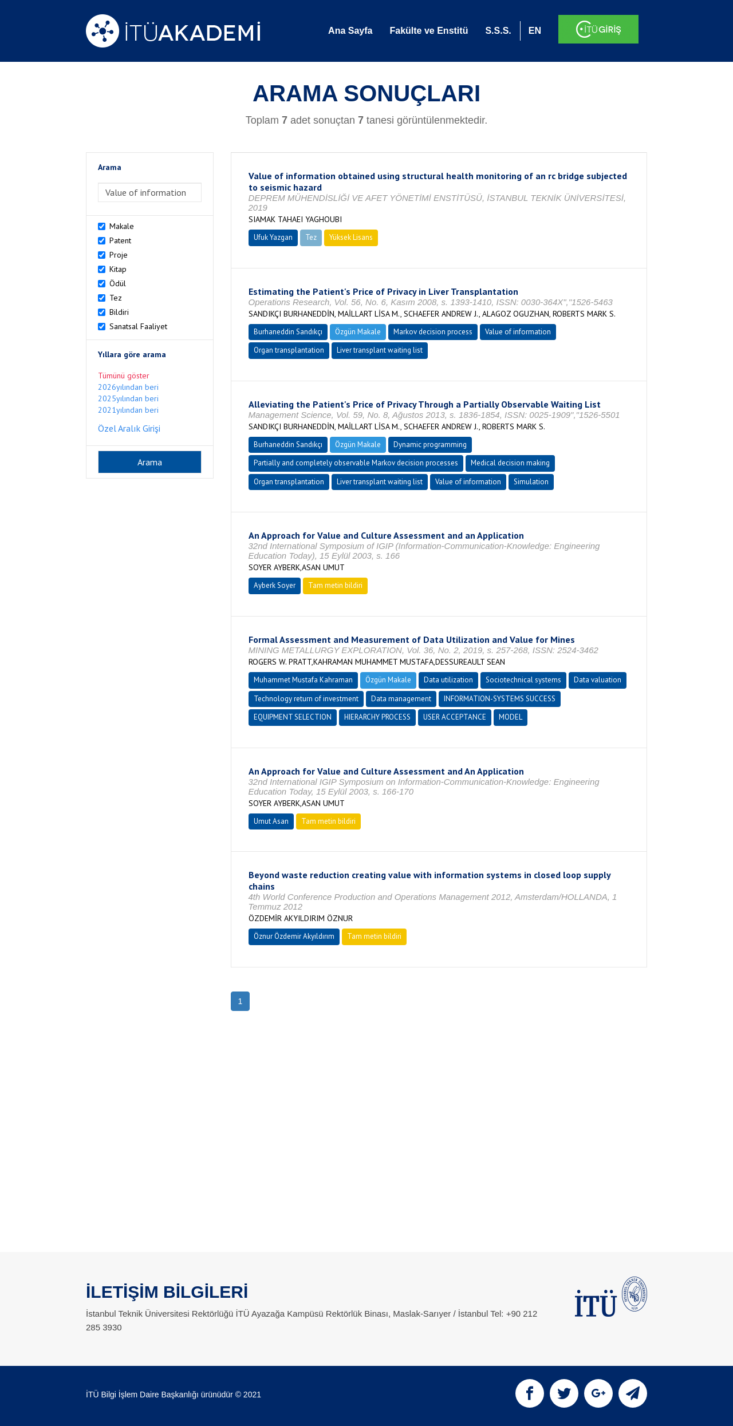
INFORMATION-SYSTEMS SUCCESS (499, 699)
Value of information (518, 332)
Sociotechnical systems (523, 680)
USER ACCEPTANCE (454, 717)
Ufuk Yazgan (273, 237)
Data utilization (448, 680)
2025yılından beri (128, 398)
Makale (121, 226)
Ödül (117, 283)
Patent (120, 240)
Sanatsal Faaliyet (138, 326)
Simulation (531, 482)
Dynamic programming (430, 444)
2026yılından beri (128, 387)
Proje (118, 255)
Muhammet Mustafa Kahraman (303, 680)
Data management (401, 699)
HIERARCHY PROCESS (377, 717)
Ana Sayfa (350, 30)
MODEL (510, 717)
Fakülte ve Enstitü (428, 30)
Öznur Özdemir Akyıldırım (294, 936)
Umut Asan (271, 821)
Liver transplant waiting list (380, 350)
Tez (115, 298)
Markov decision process (432, 332)
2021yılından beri (128, 410)
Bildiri (119, 312)
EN (535, 30)
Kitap (118, 269)
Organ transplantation (289, 350)
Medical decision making (510, 463)
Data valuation (597, 680)
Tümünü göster (123, 375)
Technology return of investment (306, 699)
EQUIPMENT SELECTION (293, 717)
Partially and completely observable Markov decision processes (356, 463)
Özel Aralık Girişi (129, 428)
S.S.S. (498, 30)
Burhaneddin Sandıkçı (288, 332)
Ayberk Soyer (274, 585)
